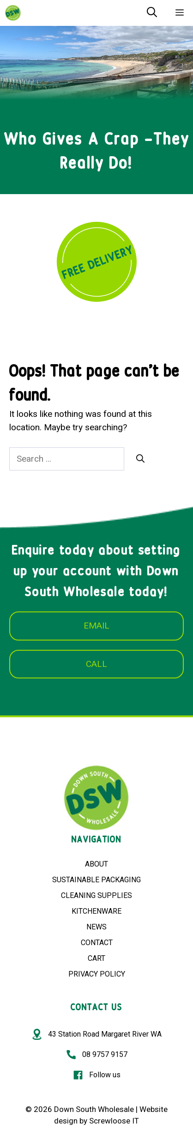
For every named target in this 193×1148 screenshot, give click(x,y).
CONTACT (97, 942)
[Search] (140, 458)
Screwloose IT (114, 1120)
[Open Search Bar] (152, 13)
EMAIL (96, 625)
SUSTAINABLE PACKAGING (96, 879)
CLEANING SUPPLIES (96, 895)
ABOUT (96, 864)
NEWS (96, 926)
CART (96, 958)
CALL (96, 664)
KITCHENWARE (96, 911)
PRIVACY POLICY (96, 974)
